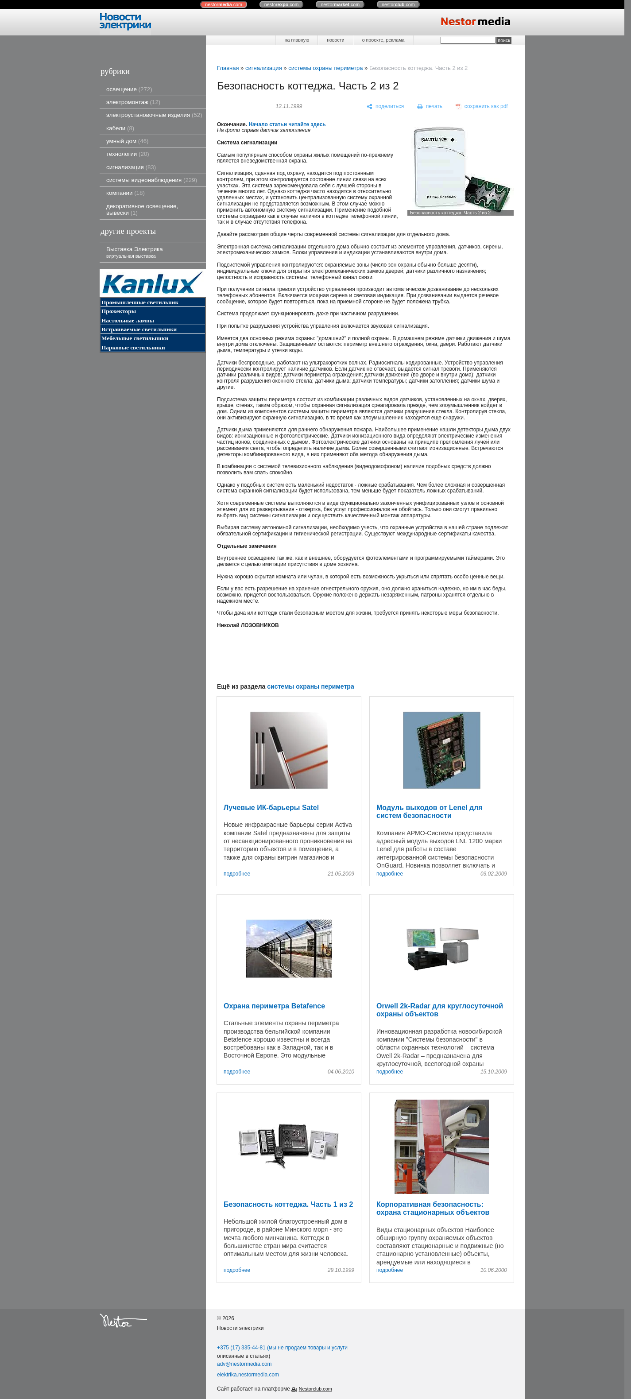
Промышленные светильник (139, 302)
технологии (127, 154)
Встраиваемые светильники (139, 329)
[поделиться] (385, 106)
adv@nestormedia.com (244, 1364)
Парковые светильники (133, 347)
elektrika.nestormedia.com (248, 1375)
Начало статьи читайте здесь (286, 124)
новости (335, 40)
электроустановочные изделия (154, 115)
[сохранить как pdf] (482, 106)
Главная (228, 68)
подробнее (237, 874)
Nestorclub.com (315, 1388)
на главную (297, 40)
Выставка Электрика (134, 252)
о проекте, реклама (383, 40)
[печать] (430, 106)
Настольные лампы (127, 320)
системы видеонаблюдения (151, 180)
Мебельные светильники (134, 338)
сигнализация (131, 167)
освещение (129, 89)
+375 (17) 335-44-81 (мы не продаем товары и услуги (282, 1348)
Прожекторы (118, 311)
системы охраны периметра (325, 68)
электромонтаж (133, 102)
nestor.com (223, 4)
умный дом (127, 141)
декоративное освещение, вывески (142, 209)
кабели (120, 128)
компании (125, 193)
